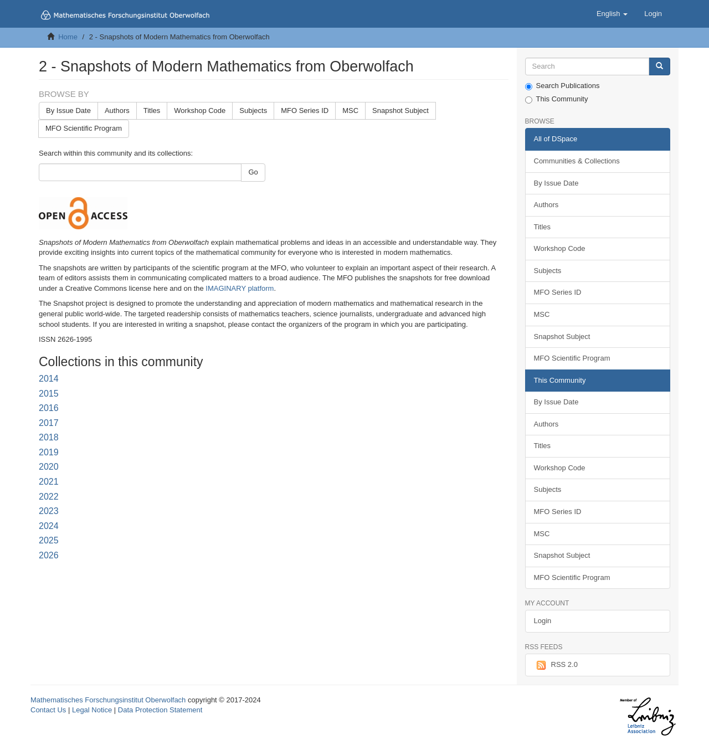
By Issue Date (68, 110)
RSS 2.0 (556, 665)
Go (253, 172)
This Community (556, 99)
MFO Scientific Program (83, 128)
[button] (612, 14)
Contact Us (48, 710)
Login (543, 621)
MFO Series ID (304, 110)
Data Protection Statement (160, 710)
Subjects (253, 110)
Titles (152, 110)
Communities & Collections (577, 161)
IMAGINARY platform (239, 288)
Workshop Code (199, 110)
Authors (117, 110)
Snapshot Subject (400, 110)
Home (68, 37)
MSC (350, 110)
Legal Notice (92, 710)
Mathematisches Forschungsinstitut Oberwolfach (108, 700)
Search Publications (562, 85)
